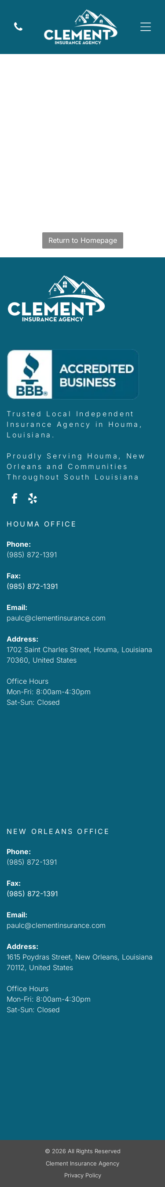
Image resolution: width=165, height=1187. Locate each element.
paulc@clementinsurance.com (56, 617)
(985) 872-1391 (32, 554)
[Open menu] (145, 27)
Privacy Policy (82, 1175)
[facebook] (14, 500)
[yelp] (32, 500)
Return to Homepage (82, 240)
